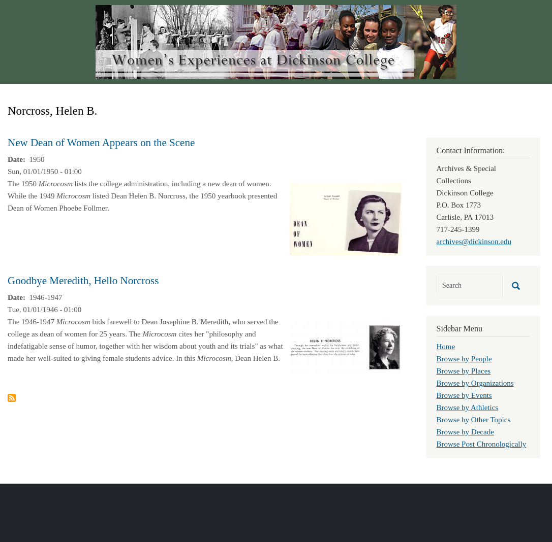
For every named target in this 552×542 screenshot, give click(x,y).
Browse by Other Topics (474, 420)
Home (446, 347)
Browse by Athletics (468, 407)
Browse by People (464, 359)
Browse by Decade (465, 432)
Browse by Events (464, 395)
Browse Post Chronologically (482, 444)
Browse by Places (464, 371)
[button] (346, 218)
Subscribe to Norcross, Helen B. (12, 398)
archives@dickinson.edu (474, 242)
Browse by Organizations (475, 383)
